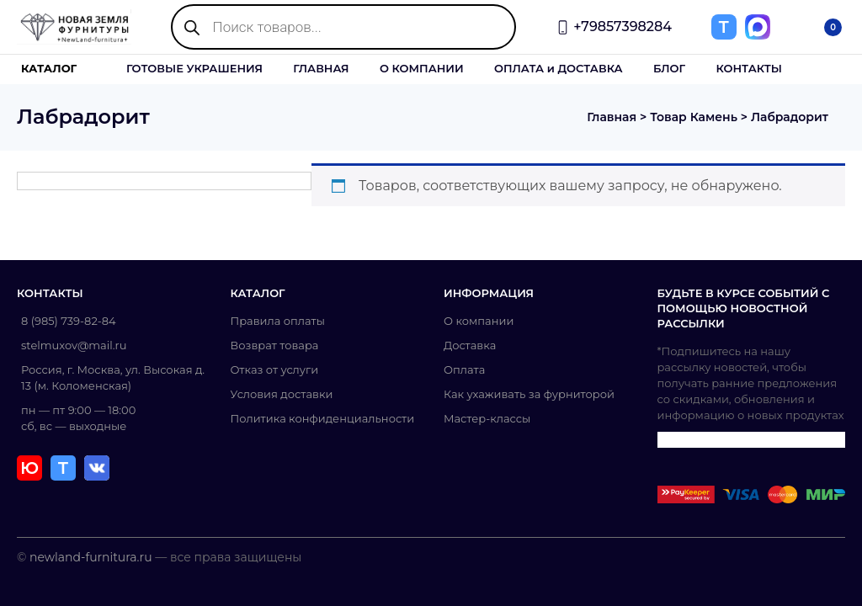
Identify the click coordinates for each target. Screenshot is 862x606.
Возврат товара (275, 345)
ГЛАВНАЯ (321, 68)
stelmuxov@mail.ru (73, 345)
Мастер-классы (487, 418)
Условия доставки (282, 394)
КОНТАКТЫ (749, 68)
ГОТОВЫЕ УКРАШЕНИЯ (194, 68)
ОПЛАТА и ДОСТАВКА (558, 68)
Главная (611, 117)
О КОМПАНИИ (422, 68)
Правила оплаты (278, 320)
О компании (478, 320)
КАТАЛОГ (49, 68)
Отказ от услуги (275, 369)
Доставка (470, 345)
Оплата (464, 369)
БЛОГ (669, 68)
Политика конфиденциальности (323, 418)
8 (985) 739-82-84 (68, 320)
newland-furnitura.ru (90, 557)
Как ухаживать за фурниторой (529, 394)
